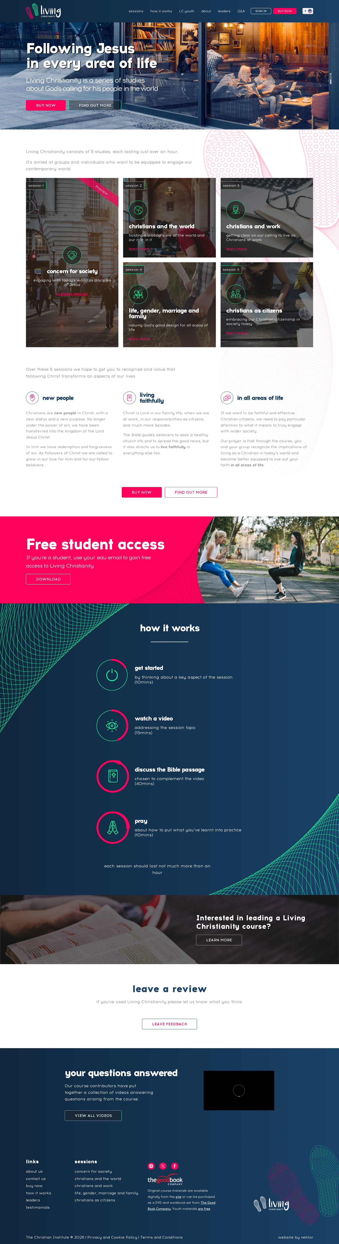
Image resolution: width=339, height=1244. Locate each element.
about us (34, 1171)
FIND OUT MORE (95, 105)
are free (204, 1209)
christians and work (94, 1186)
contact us (36, 1178)
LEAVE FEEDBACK (169, 1024)
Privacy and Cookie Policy (112, 1237)
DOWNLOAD (48, 579)
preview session (72, 293)
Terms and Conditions (161, 1237)
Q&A (241, 11)
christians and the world (98, 1178)
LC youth (186, 11)
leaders (224, 11)
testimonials (38, 1207)
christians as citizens (95, 1200)
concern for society (93, 1171)
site (178, 1197)
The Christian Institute (47, 1237)
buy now (34, 1186)
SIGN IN (260, 11)
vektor (307, 1237)
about (206, 11)
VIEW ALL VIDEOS (93, 1115)
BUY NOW (285, 11)
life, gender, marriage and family (106, 1193)
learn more (139, 248)
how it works (161, 11)
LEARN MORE (219, 940)
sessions (136, 11)
